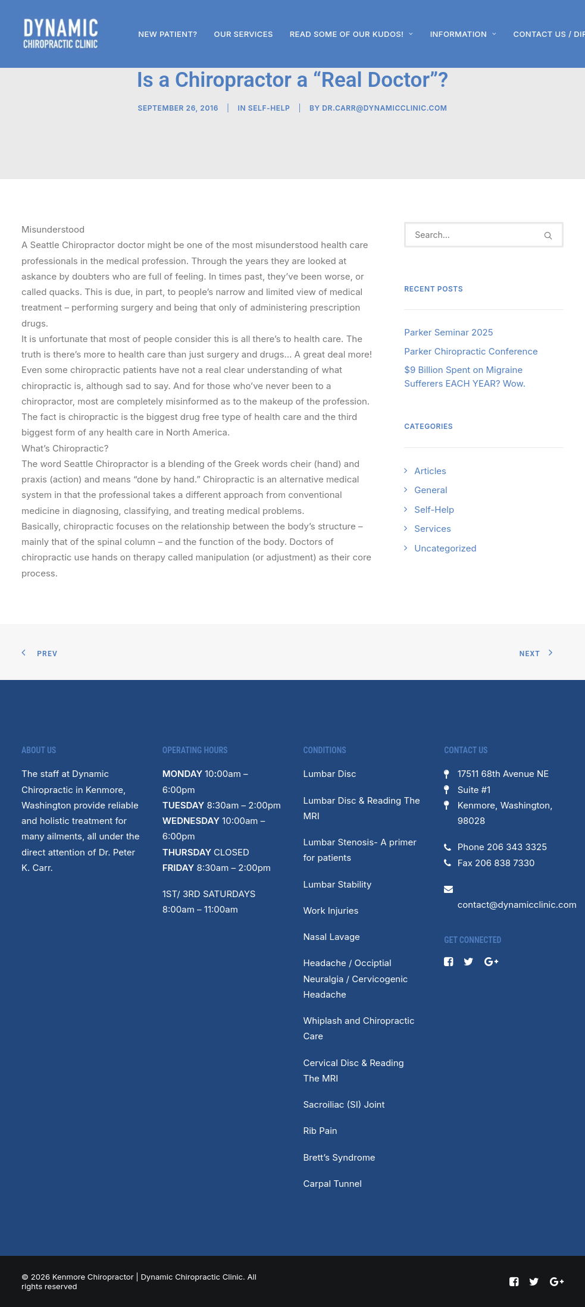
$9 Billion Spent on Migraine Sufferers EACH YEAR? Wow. (464, 376)
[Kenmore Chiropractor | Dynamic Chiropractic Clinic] (61, 34)
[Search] (484, 234)
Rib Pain (320, 1130)
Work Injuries (331, 910)
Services (432, 528)
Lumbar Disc (330, 773)
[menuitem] (167, 34)
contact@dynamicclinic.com (517, 904)
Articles (430, 471)
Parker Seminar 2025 (448, 332)
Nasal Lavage (332, 936)
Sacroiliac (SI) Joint (344, 1104)
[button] (548, 235)
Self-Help (269, 108)
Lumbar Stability (338, 884)
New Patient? (167, 34)
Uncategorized (445, 548)
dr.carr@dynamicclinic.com (384, 108)
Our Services (243, 34)
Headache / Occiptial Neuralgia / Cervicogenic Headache (356, 978)
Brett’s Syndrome (340, 1157)
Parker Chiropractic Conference (470, 351)
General (430, 490)
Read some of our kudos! (352, 34)
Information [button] (463, 34)
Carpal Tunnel (333, 1183)
